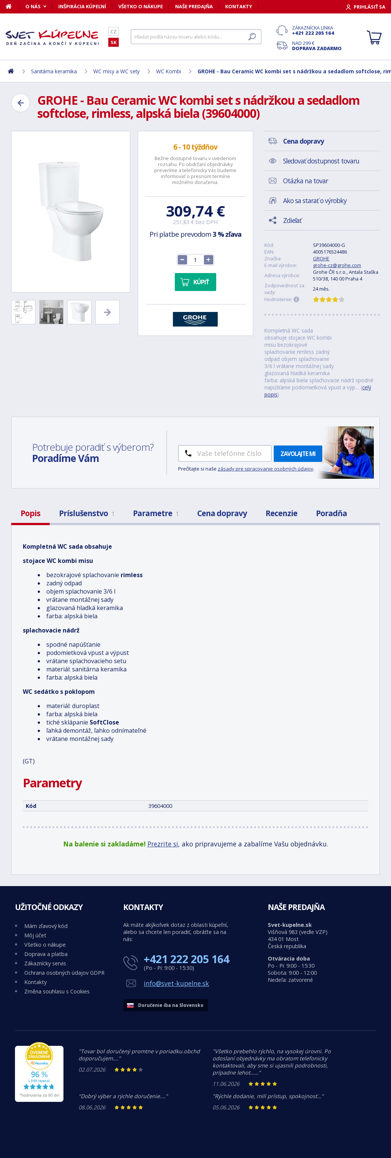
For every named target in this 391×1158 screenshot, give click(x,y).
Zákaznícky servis (45, 963)
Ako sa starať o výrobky (315, 200)
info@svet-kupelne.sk (176, 983)
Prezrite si (163, 843)
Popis (30, 513)
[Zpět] (20, 103)
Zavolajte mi (298, 453)
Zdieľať (292, 220)
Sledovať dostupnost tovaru (321, 160)
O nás (33, 6)
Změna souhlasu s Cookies (57, 991)
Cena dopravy (222, 513)
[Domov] (12, 6)
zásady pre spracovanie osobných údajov (265, 468)
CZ (114, 31)
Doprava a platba (46, 954)
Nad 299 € (317, 46)
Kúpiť (201, 282)
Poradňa (331, 513)
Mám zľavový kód (46, 925)
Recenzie (281, 513)
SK (114, 42)
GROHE (321, 258)
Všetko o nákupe (140, 6)
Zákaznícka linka (317, 30)
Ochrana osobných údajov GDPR (64, 972)
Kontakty (238, 6)
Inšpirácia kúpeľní (82, 6)
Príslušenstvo (86, 513)
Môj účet (35, 935)
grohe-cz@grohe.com (337, 265)
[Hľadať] (196, 36)
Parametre (156, 513)
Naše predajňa (194, 6)
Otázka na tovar (305, 180)
